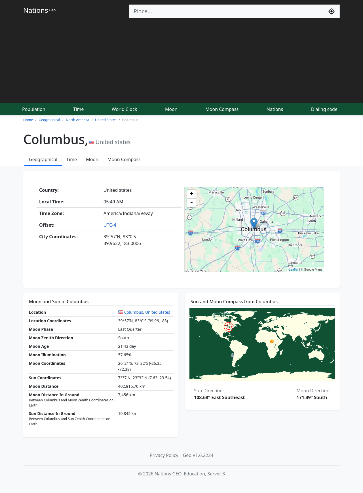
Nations (275, 109)
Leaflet (293, 269)
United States (157, 312)
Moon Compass (222, 109)
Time (78, 109)
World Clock (124, 109)
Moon (171, 109)
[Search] (226, 11)
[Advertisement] (181, 60)
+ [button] (191, 194)
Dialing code (324, 109)
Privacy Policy (164, 455)
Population (33, 109)
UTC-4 (110, 225)
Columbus (133, 312)
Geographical (43, 159)
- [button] (191, 203)
